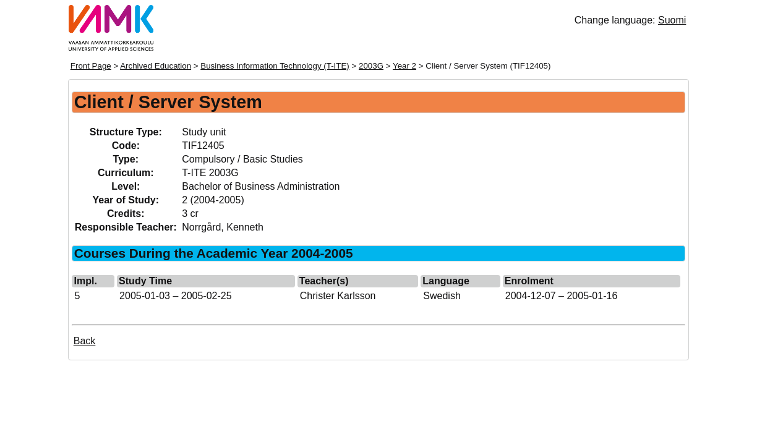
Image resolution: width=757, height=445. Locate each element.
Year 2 (404, 65)
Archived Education (155, 65)
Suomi (672, 20)
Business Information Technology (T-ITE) (274, 65)
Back (85, 341)
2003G (371, 65)
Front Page (91, 65)
